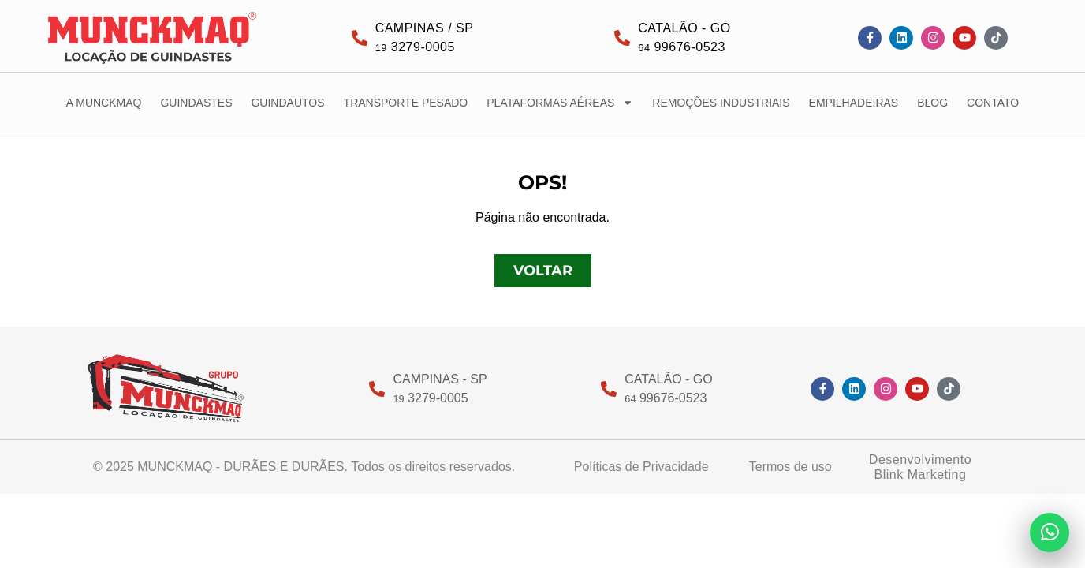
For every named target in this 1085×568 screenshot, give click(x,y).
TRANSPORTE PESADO (406, 102)
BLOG (932, 102)
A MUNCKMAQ (104, 102)
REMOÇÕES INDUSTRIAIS (720, 102)
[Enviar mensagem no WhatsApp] (1049, 532)
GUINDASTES (196, 102)
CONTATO (993, 102)
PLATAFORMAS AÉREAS (560, 102)
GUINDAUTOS (287, 102)
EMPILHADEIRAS (854, 102)
